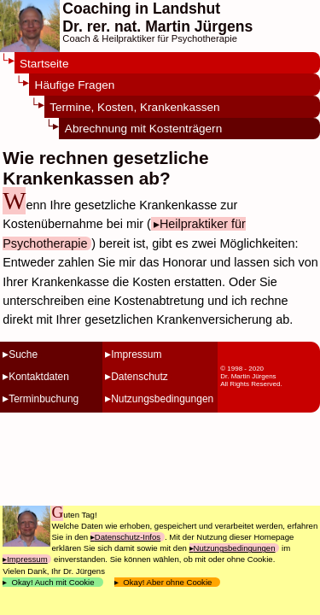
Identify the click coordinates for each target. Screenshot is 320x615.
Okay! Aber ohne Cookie (168, 582)
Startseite (44, 63)
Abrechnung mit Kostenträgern (143, 128)
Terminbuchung (44, 399)
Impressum (136, 354)
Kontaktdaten (39, 377)
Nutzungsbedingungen (162, 399)
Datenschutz (139, 377)
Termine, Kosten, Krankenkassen (134, 107)
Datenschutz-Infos (127, 537)
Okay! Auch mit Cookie (53, 582)
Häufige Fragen (75, 85)
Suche (23, 354)
